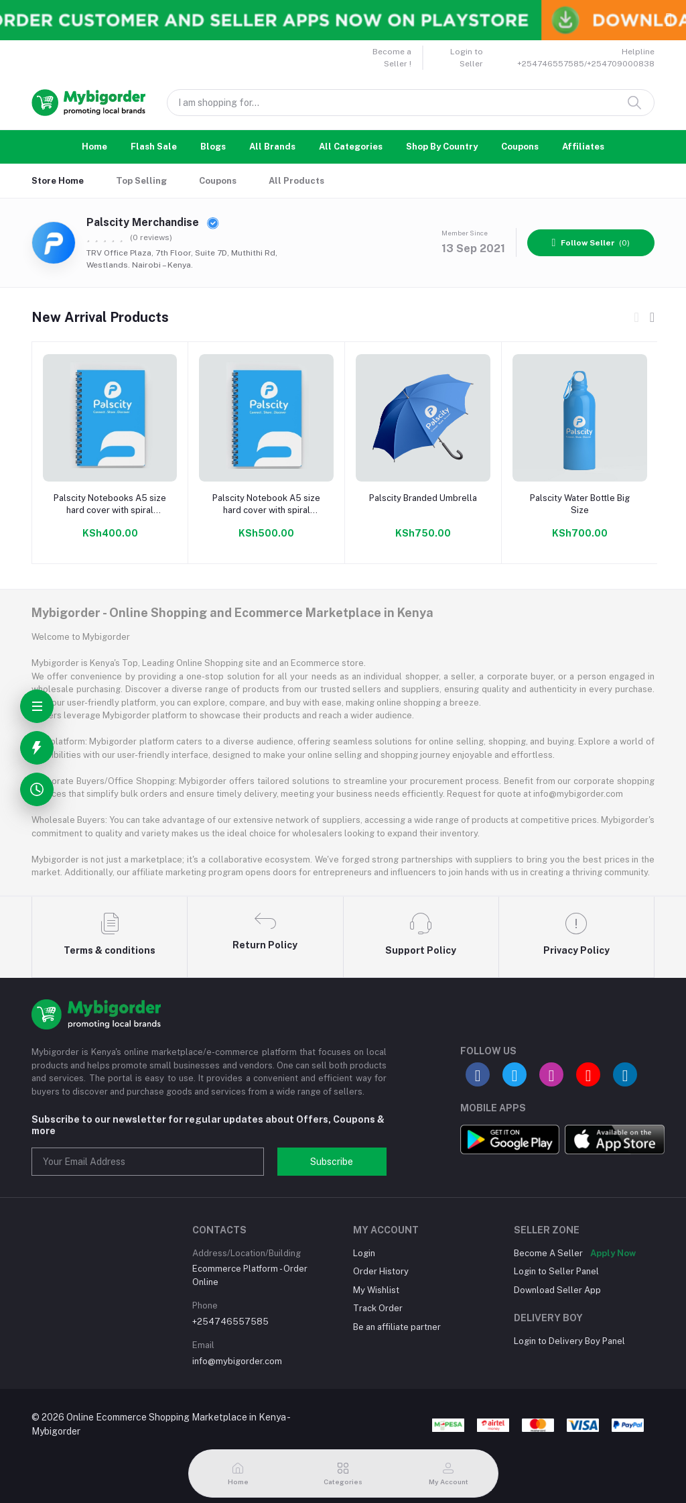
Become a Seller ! (391, 57)
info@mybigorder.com (237, 1361)
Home (94, 147)
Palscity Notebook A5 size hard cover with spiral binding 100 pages (266, 504)
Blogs (213, 147)
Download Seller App (557, 1290)
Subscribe (331, 1161)
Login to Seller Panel (556, 1271)
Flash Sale (154, 147)
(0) (591, 243)
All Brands (272, 147)
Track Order (378, 1308)
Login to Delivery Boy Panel (569, 1341)
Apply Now (613, 1253)
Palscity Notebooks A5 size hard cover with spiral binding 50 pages (110, 504)
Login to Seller (466, 57)
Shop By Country (442, 147)
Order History (381, 1271)
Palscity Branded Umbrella (423, 498)
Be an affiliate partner (397, 1327)
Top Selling (141, 181)
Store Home (57, 181)
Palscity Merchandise (152, 222)
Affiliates (583, 147)
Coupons (520, 147)
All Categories (351, 147)
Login (364, 1253)
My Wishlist (376, 1290)
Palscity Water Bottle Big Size (580, 504)
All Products (296, 181)
